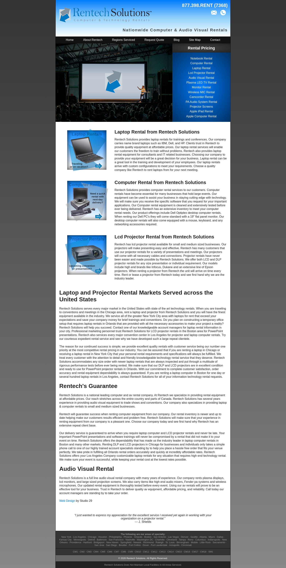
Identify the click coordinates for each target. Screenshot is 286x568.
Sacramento (219, 542)
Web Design (67, 500)
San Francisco (116, 539)
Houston (102, 537)
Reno (190, 539)
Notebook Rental (201, 58)
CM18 (203, 551)
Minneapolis (80, 539)
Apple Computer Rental (201, 116)
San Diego (111, 545)
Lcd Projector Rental (201, 72)
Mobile (194, 542)
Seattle (194, 537)
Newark (137, 542)
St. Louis (170, 542)
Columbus (200, 539)
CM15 (179, 551)
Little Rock (205, 542)
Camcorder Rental (201, 96)
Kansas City (65, 539)
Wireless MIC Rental (201, 92)
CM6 (109, 551)
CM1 (75, 551)
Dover (146, 545)
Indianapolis (214, 539)
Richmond (148, 542)
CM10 (138, 551)
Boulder (123, 545)
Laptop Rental (201, 68)
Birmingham (183, 542)
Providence (75, 542)
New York (66, 537)
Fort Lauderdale (159, 545)
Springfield (125, 542)
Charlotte (160, 539)
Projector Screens (201, 106)
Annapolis (174, 545)
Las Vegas (173, 537)
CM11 (146, 551)
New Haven (112, 542)
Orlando (138, 537)
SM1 (210, 551)
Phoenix (128, 537)
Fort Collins (135, 545)
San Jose (99, 545)
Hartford (87, 542)
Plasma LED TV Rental (201, 82)
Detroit (91, 539)
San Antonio (160, 537)
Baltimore (102, 539)
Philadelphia (115, 537)
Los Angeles (79, 537)
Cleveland (172, 539)
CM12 (154, 551)
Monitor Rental (201, 87)
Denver (184, 537)
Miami (212, 537)
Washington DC (145, 539)
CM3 (89, 551)
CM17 (195, 551)
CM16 (187, 551)
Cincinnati (186, 545)
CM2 (82, 551)
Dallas (220, 537)
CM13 (162, 551)
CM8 (123, 551)
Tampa (182, 539)
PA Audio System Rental (201, 101)
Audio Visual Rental (201, 77)
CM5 (102, 551)
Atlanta (203, 537)
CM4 (96, 551)
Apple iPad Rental (201, 111)
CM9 (130, 551)
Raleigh (159, 542)
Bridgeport (99, 542)
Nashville (130, 539)
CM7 (116, 551)
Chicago (92, 537)
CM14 (170, 551)
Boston (148, 537)
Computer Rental (201, 63)
